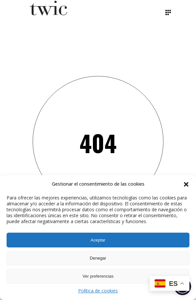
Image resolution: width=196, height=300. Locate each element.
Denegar (98, 258)
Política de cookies (98, 291)
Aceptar (98, 240)
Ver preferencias (98, 276)
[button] (186, 184)
